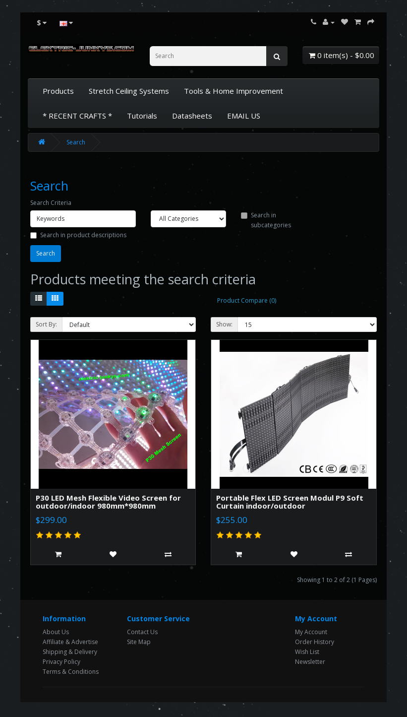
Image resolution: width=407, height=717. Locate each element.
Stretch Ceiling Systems (129, 91)
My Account (311, 632)
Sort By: (46, 324)
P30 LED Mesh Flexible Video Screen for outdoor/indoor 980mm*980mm (108, 502)
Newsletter (310, 661)
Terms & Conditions (71, 671)
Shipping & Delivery (70, 652)
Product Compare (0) (246, 300)
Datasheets (192, 116)
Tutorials (142, 116)
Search (75, 142)
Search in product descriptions (78, 235)
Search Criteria (50, 202)
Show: (224, 324)
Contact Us (142, 632)
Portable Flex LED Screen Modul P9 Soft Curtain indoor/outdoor (289, 502)
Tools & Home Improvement (233, 91)
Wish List (307, 652)
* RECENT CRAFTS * (77, 116)
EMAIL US (243, 116)
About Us (56, 632)
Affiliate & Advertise (70, 642)
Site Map (139, 642)
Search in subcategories (266, 220)
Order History (314, 642)
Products (58, 91)
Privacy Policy (61, 661)
